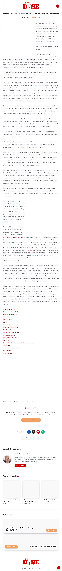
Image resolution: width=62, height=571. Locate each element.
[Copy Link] (31, 438)
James (5, 322)
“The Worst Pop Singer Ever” (15, 237)
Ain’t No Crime (7, 350)
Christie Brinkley (48, 412)
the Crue (24, 155)
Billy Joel (34, 59)
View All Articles (20, 465)
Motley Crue (24, 147)
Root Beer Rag (7, 320)
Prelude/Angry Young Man (11, 309)
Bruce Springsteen (38, 412)
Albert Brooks (15, 412)
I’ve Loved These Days (10, 338)
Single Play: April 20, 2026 (49, 500)
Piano (31, 83)
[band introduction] (9, 335)
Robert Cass (18, 454)
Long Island (49, 414)
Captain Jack (7, 345)
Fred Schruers (25, 414)
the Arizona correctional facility (47, 26)
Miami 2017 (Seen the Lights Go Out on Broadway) (19, 343)
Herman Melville (34, 414)
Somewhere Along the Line (11, 312)
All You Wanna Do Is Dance (11, 348)
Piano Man (6, 317)
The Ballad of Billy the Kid (11, 332)
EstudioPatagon (36, 568)
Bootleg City (30, 408)
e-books (18, 414)
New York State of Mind (10, 327)
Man (35, 83)
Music (36, 408)
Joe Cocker (42, 414)
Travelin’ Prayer (8, 325)
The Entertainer (8, 330)
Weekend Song (8, 353)
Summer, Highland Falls (10, 314)
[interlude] (6, 340)
